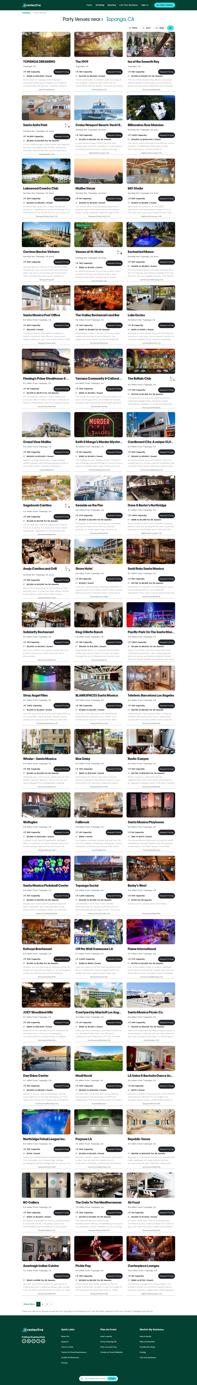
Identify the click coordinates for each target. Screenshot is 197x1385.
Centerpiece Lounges (143, 1266)
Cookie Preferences (70, 1357)
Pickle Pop (83, 1266)
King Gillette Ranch (89, 632)
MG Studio (135, 188)
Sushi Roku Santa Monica (146, 569)
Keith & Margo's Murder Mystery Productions (108, 442)
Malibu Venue (85, 188)
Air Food (134, 1202)
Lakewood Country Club (40, 188)
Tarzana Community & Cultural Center (103, 378)
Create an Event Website (111, 1352)
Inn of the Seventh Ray (143, 62)
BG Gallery (31, 1202)
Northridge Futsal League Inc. (44, 1139)
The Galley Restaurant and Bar (97, 315)
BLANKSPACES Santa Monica (97, 695)
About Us (65, 1336)
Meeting (112, 5)
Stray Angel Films (35, 695)
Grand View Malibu (37, 442)
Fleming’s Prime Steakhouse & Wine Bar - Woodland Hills (63, 378)
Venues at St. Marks (90, 252)
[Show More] (29, 1304)
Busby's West (137, 885)
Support (64, 1342)
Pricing (143, 1352)
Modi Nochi (84, 1076)
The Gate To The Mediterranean (99, 1202)
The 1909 (82, 62)
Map (159, 28)
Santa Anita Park (35, 125)
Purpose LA (84, 1139)
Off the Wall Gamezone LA (94, 949)
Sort (146, 28)
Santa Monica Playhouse (146, 822)
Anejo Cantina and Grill (40, 569)
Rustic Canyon (138, 759)
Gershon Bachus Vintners (41, 252)
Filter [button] (133, 28)
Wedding (99, 5)
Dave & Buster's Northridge (147, 505)
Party (89, 5)
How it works (106, 1336)
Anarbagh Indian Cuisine (41, 1266)
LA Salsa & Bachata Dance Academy (154, 1076)
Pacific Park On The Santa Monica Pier (155, 632)
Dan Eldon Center (35, 1076)
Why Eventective (147, 1342)
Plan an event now (108, 1347)
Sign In (144, 5)
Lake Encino (136, 315)
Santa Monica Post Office (41, 315)
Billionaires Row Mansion (146, 125)
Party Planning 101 (108, 1342)
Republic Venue (139, 1139)
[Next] (51, 1304)
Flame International (142, 949)
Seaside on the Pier (89, 505)
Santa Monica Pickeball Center (45, 885)
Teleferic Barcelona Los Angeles (151, 695)
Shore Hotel (84, 569)
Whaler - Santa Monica (39, 759)
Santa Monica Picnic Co (145, 1012)
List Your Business (128, 5)
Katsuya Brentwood (37, 949)
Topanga (26, 12)
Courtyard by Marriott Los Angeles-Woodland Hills (112, 1012)
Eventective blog (147, 1347)
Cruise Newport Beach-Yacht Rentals (102, 125)
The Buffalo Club (139, 378)
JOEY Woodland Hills (38, 1012)
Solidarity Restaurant (38, 632)
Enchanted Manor (141, 252)
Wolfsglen (30, 822)
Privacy (64, 1363)
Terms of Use (67, 1347)
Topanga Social (87, 885)
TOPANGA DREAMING (39, 62)
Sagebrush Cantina (37, 505)
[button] (170, 28)
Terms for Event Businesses (73, 1352)
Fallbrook (82, 822)
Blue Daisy (83, 759)
